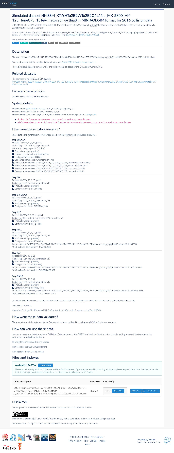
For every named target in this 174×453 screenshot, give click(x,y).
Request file (118, 391)
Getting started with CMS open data (28, 351)
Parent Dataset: (74, 43)
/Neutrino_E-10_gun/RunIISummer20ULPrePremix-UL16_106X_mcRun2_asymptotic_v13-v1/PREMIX (56, 310)
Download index (150, 391)
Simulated (24, 43)
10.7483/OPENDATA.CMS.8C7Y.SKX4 (82, 35)
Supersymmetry (35, 43)
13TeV (51, 43)
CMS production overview (77, 134)
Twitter (102, 440)
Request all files (46, 365)
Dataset (15, 43)
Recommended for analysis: (29, 108)
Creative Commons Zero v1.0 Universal (66, 407)
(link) (47, 154)
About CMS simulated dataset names (78, 62)
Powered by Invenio (146, 439)
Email (87, 444)
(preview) (35, 151)
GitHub (93, 440)
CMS (44, 43)
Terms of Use (97, 437)
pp (56, 43)
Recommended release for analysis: (28, 111)
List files (136, 391)
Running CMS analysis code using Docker (30, 342)
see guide (90, 114)
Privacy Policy (75, 440)
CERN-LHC (63, 43)
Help (85, 440)
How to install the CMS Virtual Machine (29, 346)
